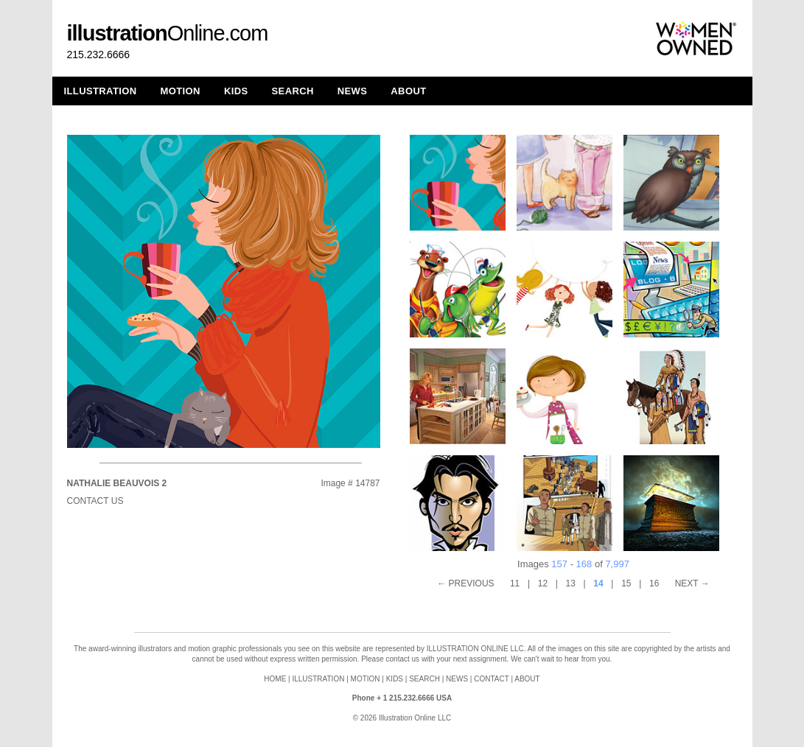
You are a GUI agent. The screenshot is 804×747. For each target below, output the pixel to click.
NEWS (353, 91)
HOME (275, 679)
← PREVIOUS (465, 583)
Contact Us (95, 501)
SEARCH (293, 91)
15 (626, 583)
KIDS (236, 91)
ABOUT (408, 91)
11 (515, 583)
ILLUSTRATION (100, 91)
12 (543, 583)
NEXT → (692, 583)
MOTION (180, 91)
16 (654, 583)
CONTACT (491, 679)
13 (571, 583)
